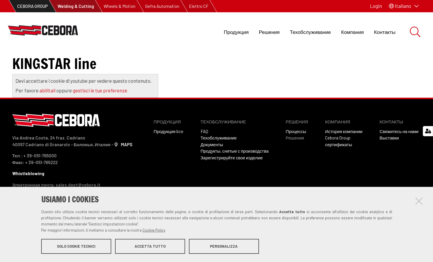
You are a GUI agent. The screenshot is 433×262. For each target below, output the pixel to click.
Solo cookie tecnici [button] (76, 246)
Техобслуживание (310, 32)
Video (23, 58)
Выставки (389, 161)
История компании (343, 155)
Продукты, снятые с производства (235, 174)
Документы (212, 168)
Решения (269, 32)
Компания (352, 32)
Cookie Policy (153, 230)
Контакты (384, 32)
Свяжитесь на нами (399, 155)
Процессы (296, 155)
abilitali (47, 114)
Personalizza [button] (224, 246)
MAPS (126, 168)
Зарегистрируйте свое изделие (232, 181)
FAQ (204, 155)
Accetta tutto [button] (150, 246)
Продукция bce (168, 155)
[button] (404, 6)
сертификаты (338, 168)
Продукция (236, 32)
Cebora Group (337, 161)
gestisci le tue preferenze (100, 114)
